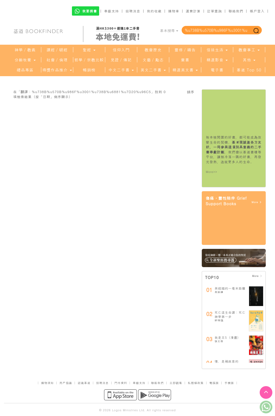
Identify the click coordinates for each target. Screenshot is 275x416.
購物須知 (47, 383)
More (256, 202)
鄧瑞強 (219, 320)
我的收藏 (154, 10)
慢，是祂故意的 (227, 361)
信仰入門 (121, 49)
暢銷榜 (89, 69)
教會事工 (249, 49)
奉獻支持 (111, 10)
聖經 (89, 49)
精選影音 (217, 59)
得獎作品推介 (57, 69)
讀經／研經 (57, 49)
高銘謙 (219, 292)
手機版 (229, 383)
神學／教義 (25, 49)
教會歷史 (153, 49)
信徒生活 (217, 49)
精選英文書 (185, 69)
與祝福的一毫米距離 (230, 288)
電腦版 (214, 383)
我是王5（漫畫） (228, 337)
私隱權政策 (196, 383)
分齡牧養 (25, 59)
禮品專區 (25, 69)
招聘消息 (133, 10)
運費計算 (193, 10)
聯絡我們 (235, 10)
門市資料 (120, 383)
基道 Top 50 (249, 69)
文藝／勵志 (153, 59)
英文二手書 (153, 69)
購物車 (173, 10)
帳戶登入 (257, 10)
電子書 (217, 69)
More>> (211, 172)
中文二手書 (121, 69)
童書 (185, 59)
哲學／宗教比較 (89, 59)
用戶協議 (65, 383)
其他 (249, 59)
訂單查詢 (214, 10)
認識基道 (84, 383)
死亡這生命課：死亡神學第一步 (230, 314)
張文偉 (219, 341)
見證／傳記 (121, 59)
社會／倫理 (57, 59)
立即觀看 (175, 383)
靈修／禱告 (185, 49)
